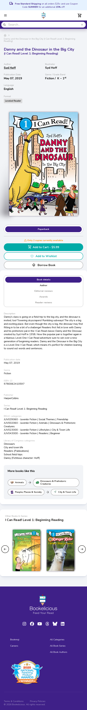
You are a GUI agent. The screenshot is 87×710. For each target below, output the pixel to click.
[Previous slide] (5, 549)
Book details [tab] (43, 279)
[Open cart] (79, 15)
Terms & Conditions (14, 701)
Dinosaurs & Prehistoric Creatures (51, 483)
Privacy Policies (37, 701)
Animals (17, 482)
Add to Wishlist (43, 256)
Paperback (43, 229)
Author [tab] (43, 285)
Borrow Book (43, 265)
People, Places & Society (26, 492)
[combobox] (43, 25)
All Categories (57, 639)
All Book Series (57, 645)
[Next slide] (82, 549)
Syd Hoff (10, 68)
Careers (14, 645)
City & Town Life (65, 492)
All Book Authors (58, 652)
